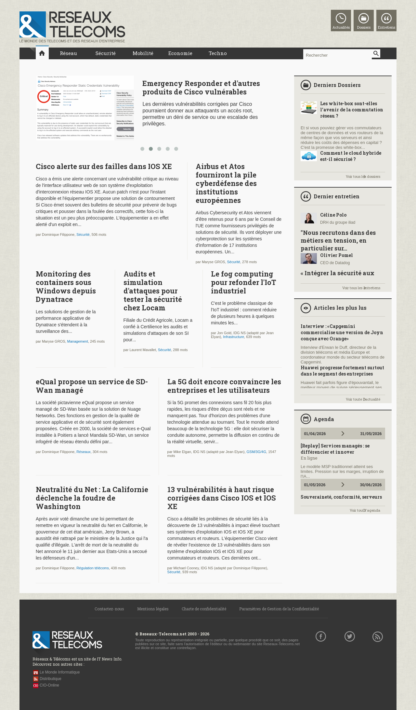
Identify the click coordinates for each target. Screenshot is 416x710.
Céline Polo (333, 215)
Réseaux (83, 452)
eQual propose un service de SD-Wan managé (92, 386)
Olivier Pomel (336, 255)
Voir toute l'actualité (363, 399)
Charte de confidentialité (204, 608)
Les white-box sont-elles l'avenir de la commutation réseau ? (351, 109)
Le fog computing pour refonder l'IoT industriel (243, 282)
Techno (218, 53)
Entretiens (386, 27)
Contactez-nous (109, 608)
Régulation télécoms (92, 568)
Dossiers (363, 27)
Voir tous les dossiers (363, 176)
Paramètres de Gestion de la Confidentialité (279, 608)
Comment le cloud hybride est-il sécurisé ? (350, 156)
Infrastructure (233, 337)
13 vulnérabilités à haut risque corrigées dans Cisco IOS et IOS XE (221, 498)
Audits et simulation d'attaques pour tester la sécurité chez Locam (153, 290)
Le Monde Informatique (60, 672)
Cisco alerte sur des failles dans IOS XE (104, 166)
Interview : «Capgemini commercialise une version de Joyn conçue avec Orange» (342, 332)
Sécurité (106, 53)
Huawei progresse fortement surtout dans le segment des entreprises (342, 370)
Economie (180, 53)
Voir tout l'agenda (365, 510)
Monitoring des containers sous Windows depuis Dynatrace (66, 286)
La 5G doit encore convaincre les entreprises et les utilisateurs (224, 386)
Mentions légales (153, 608)
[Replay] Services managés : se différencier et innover (335, 449)
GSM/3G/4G (256, 452)
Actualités (341, 27)
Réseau (68, 53)
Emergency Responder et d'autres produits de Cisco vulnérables (201, 87)
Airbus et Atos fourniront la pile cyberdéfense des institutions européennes (226, 183)
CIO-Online (49, 685)
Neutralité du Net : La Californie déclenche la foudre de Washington (92, 498)
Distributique (50, 678)
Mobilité (143, 53)
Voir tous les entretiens (361, 287)
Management (77, 341)
